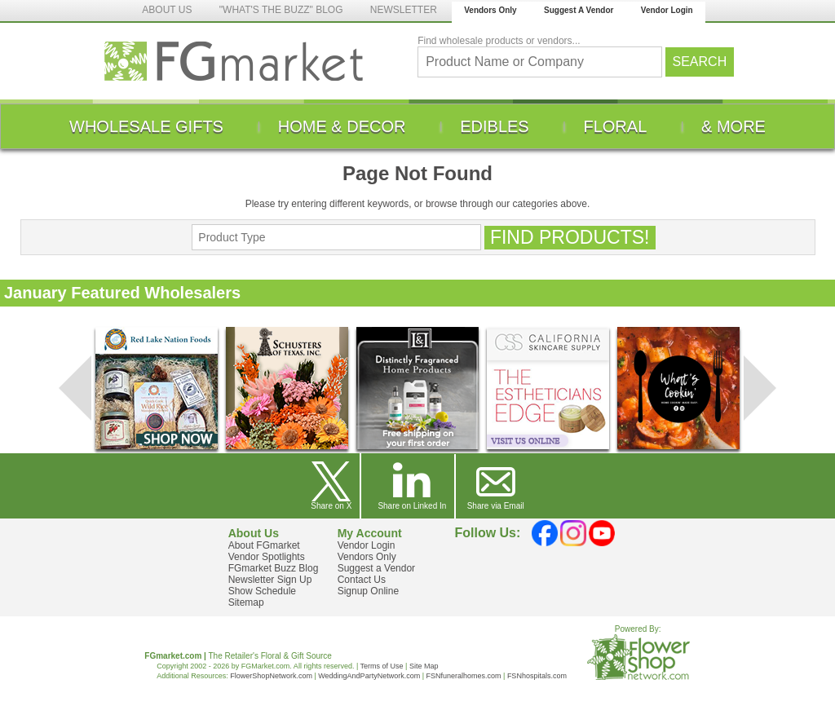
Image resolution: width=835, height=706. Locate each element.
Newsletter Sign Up (270, 579)
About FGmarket (264, 545)
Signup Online (368, 591)
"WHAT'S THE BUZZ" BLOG (281, 9)
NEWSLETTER (403, 9)
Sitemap (246, 602)
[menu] (417, 126)
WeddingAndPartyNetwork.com (369, 676)
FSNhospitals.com (537, 676)
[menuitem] (146, 126)
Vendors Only (490, 10)
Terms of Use (382, 666)
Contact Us (362, 579)
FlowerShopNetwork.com (271, 676)
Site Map (424, 666)
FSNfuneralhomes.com (463, 676)
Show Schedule (262, 591)
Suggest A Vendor (578, 10)
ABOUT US (167, 9)
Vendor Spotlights (266, 557)
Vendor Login (667, 10)
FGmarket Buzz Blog (273, 568)
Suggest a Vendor (376, 568)
